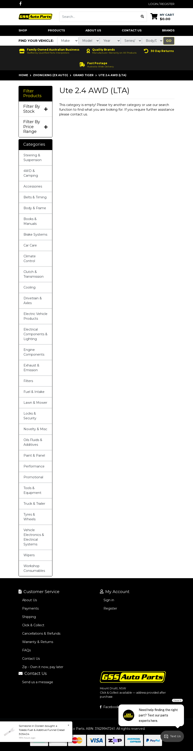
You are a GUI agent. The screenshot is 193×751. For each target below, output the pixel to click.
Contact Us (131, 30)
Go (169, 41)
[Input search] (98, 17)
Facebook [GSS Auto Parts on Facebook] (109, 707)
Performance (34, 466)
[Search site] (142, 17)
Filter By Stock (35, 109)
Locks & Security (30, 415)
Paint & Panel (34, 455)
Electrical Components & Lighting (35, 334)
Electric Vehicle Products (35, 316)
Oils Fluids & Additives (33, 442)
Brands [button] (168, 30)
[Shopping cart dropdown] (162, 16)
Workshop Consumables (34, 568)
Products (56, 30)
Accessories (33, 186)
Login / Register (161, 4)
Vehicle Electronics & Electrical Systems (34, 537)
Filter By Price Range (35, 127)
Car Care (30, 245)
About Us (93, 30)
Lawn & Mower (35, 403)
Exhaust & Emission (31, 367)
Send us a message (37, 682)
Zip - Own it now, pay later (42, 667)
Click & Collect (33, 625)
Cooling (29, 287)
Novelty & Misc (35, 429)
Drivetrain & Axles (33, 300)
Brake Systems (35, 234)
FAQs (26, 650)
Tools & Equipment (32, 490)
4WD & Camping (31, 173)
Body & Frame (35, 208)
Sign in (109, 600)
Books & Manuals (30, 221)
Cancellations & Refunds (41, 633)
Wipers (29, 555)
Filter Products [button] (32, 94)
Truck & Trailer (34, 504)
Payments (30, 608)
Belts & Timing (35, 197)
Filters (28, 381)
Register (110, 608)
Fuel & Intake (34, 392)
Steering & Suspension (33, 157)
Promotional (33, 477)
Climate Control (30, 258)
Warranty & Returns (37, 642)
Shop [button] (23, 30)
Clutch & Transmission (34, 274)
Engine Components (34, 352)
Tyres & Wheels (29, 516)
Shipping (29, 617)
